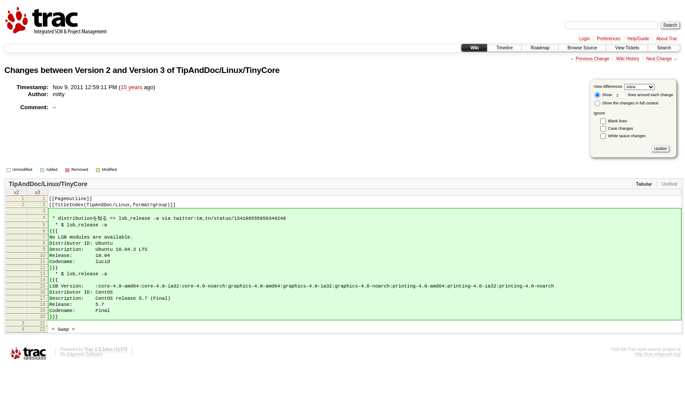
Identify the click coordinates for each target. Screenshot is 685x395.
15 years (131, 87)
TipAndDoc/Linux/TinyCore (228, 70)
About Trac (666, 38)
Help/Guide (638, 38)
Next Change (658, 58)
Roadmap (540, 47)
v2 (16, 193)
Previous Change (592, 58)
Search (664, 47)
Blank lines (617, 121)
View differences (608, 86)
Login (584, 38)
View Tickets (627, 47)
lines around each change (643, 95)
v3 (37, 193)
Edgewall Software (84, 383)
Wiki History (628, 58)
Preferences (608, 38)
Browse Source (582, 47)
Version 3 (146, 70)
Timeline (504, 47)
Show (603, 95)
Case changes (620, 128)
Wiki (474, 47)
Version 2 (92, 70)
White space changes (627, 136)
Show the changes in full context (627, 103)
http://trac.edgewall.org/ (658, 383)
